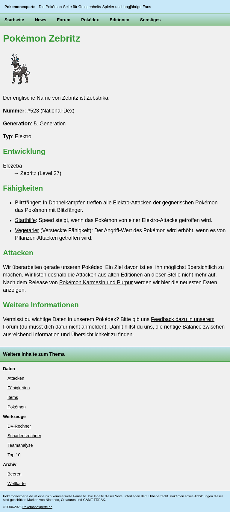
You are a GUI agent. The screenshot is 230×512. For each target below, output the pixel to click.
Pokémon (16, 407)
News (40, 19)
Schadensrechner (24, 435)
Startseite (14, 19)
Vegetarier (27, 230)
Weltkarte (16, 483)
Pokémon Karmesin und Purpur (96, 282)
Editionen (119, 19)
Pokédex (90, 19)
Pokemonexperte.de (37, 507)
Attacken (15, 378)
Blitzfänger (27, 203)
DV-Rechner (19, 426)
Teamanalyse (20, 445)
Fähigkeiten (18, 387)
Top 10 (13, 454)
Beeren (14, 474)
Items (12, 397)
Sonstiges (150, 19)
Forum (63, 19)
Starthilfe (25, 220)
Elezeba (12, 166)
